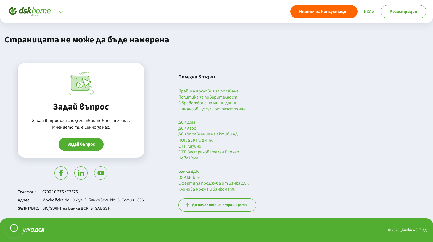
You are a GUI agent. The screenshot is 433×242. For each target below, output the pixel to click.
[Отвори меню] (60, 11)
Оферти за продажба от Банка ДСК (213, 183)
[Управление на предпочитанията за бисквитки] (14, 228)
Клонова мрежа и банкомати (207, 189)
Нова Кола (188, 158)
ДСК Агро (187, 128)
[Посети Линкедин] (81, 173)
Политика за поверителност (207, 97)
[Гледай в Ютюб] (100, 173)
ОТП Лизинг (189, 146)
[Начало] (30, 11)
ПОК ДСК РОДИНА (195, 140)
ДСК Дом (186, 122)
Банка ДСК (188, 171)
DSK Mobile (189, 177)
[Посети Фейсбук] (61, 173)
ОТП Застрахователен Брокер (208, 152)
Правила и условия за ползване (208, 91)
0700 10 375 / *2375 (60, 192)
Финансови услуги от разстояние (211, 109)
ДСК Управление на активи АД (208, 134)
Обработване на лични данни (207, 103)
